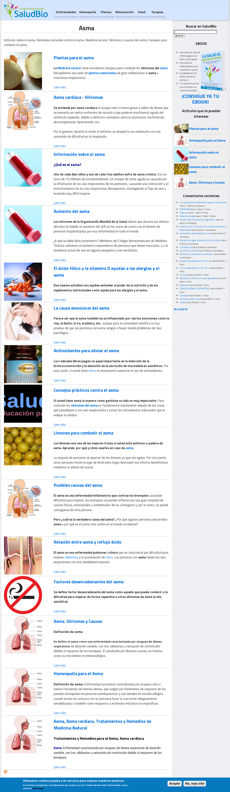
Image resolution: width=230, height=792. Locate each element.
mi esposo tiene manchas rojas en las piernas (203, 202)
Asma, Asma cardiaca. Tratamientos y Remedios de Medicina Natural (102, 724)
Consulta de (186, 247)
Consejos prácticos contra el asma (86, 390)
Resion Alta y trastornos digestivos (198, 219)
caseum (184, 212)
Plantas (106, 14)
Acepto (174, 785)
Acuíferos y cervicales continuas (196, 254)
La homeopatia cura (190, 299)
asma (163, 68)
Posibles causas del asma (78, 485)
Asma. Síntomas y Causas (78, 621)
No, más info (194, 785)
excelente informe (189, 250)
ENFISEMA (185, 209)
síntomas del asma (84, 405)
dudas (183, 302)
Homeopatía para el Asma (78, 673)
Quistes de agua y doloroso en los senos (200, 240)
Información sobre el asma (79, 154)
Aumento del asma (72, 211)
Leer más (60, 87)
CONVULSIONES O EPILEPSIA (195, 288)
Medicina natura (69, 68)
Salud (141, 14)
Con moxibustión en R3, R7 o (194, 268)
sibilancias (71, 557)
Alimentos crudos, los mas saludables (199, 278)
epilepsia (184, 285)
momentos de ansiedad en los (195, 233)
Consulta (184, 275)
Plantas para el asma (74, 57)
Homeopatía (88, 14)
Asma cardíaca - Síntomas (78, 97)
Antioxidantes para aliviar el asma (86, 350)
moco (109, 557)
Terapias (157, 14)
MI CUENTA (180, 309)
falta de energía (187, 216)
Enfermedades (66, 14)
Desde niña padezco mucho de (196, 261)
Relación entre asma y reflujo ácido (87, 541)
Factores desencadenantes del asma (89, 581)
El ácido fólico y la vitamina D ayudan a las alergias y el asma (106, 271)
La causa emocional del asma (81, 307)
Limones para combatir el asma (83, 432)
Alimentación (124, 14)
